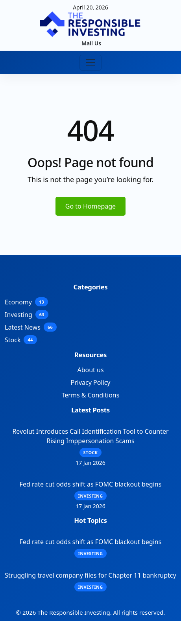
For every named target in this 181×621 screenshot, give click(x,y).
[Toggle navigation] (90, 63)
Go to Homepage (90, 206)
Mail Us (91, 43)
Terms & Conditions (91, 395)
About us (90, 370)
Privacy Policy (91, 382)
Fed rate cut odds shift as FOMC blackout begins (91, 484)
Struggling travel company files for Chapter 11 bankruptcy (90, 575)
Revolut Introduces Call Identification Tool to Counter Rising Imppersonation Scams (90, 436)
